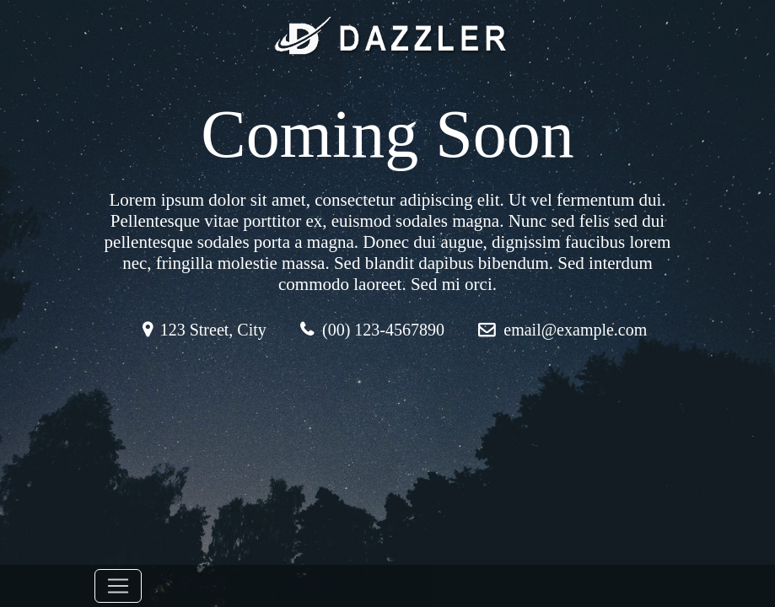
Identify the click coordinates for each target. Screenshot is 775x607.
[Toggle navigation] (118, 586)
